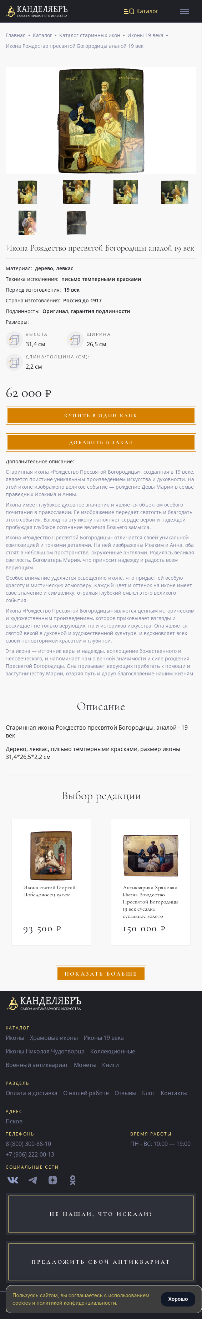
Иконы (15, 1038)
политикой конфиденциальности (76, 1303)
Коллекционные (112, 1051)
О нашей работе (86, 1093)
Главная (16, 35)
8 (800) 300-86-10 (28, 1144)
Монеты (85, 1065)
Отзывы (125, 1093)
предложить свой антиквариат (101, 1261)
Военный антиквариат (37, 1065)
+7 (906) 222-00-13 (30, 1154)
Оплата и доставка (31, 1093)
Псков (14, 1121)
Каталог (42, 35)
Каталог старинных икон (89, 35)
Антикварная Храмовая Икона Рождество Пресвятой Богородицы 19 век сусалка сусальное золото (150, 902)
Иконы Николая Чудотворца (45, 1051)
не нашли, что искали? (101, 1214)
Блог (148, 1093)
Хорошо (178, 1299)
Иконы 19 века (145, 35)
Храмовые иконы (54, 1038)
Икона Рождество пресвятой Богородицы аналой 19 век (74, 46)
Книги (110, 1065)
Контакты (174, 1093)
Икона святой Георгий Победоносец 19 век (49, 891)
